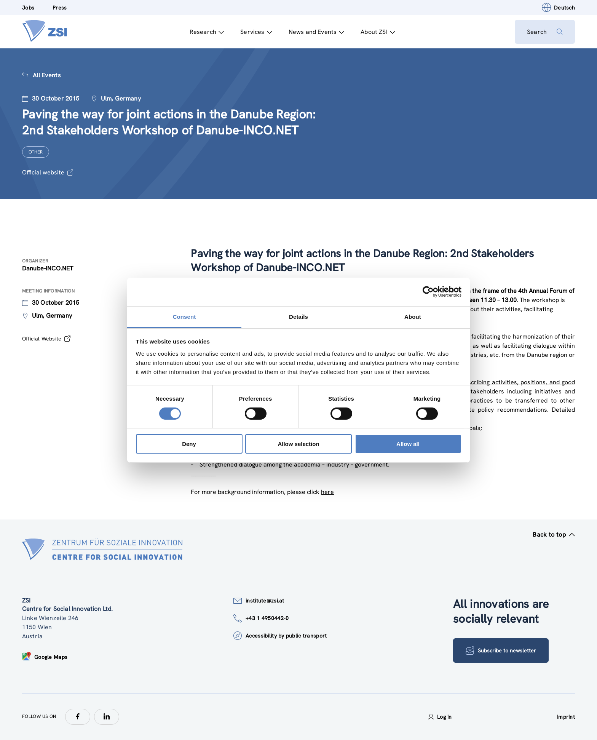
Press (60, 7)
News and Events (317, 32)
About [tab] (412, 316)
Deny (189, 444)
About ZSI (378, 32)
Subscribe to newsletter (501, 650)
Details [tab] (298, 316)
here (327, 492)
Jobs (28, 7)
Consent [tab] (184, 316)
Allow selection (298, 444)
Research (207, 32)
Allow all (408, 444)
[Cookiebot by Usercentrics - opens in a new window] (428, 291)
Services (256, 32)
